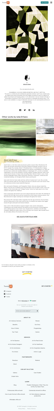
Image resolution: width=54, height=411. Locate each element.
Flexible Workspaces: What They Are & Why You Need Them (37, 386)
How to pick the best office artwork (15, 394)
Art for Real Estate (37, 340)
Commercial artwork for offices (37, 390)
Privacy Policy (21, 408)
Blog (15, 385)
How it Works (15, 328)
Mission (37, 321)
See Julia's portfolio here (27, 217)
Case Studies (37, 373)
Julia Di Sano (27, 84)
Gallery (15, 373)
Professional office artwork (15, 390)
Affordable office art (15, 399)
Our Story (37, 324)
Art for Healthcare (37, 344)
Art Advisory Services (15, 321)
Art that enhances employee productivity (37, 395)
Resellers (15, 360)
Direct (15, 364)
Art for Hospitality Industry (37, 348)
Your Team (15, 332)
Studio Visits (15, 376)
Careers (37, 332)
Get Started (44, 2)
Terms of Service (31, 408)
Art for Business (15, 340)
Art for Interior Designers (15, 344)
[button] (51, 2)
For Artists (15, 352)
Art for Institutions (15, 348)
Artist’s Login (37, 352)
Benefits (15, 324)
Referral (37, 360)
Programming (37, 328)
